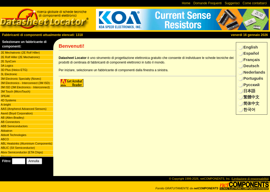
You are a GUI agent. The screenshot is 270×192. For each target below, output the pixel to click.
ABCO (5, 139)
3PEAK (5, 96)
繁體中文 (250, 97)
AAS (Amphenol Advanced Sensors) (23, 108)
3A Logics (7, 65)
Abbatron (6, 130)
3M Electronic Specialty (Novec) (21, 78)
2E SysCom (8, 61)
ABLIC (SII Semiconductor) (18, 147)
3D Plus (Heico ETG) (14, 69)
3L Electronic (9, 74)
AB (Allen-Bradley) (12, 117)
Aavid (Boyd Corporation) (17, 113)
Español (250, 53)
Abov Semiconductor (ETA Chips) (22, 152)
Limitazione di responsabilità (250, 178)
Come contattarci (255, 3)
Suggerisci (232, 3)
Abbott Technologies (13, 135)
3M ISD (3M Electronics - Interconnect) (25, 87)
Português (252, 78)
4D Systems (8, 100)
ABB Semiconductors (14, 126)
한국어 (248, 109)
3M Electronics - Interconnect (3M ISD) (25, 83)
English (250, 47)
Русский (251, 84)
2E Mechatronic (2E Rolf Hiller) (20, 52)
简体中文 (250, 103)
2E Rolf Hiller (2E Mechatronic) (20, 57)
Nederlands (253, 72)
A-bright (6, 104)
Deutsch (250, 65)
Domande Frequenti (208, 3)
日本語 (248, 91)
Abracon (6, 156)
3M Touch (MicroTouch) (15, 91)
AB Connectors (10, 121)
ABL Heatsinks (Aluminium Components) (26, 143)
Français (251, 59)
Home (186, 3)
